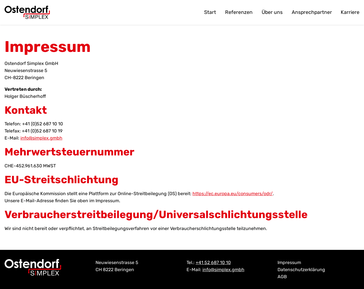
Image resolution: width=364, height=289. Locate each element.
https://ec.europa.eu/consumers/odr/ (232, 193)
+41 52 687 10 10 (213, 262)
